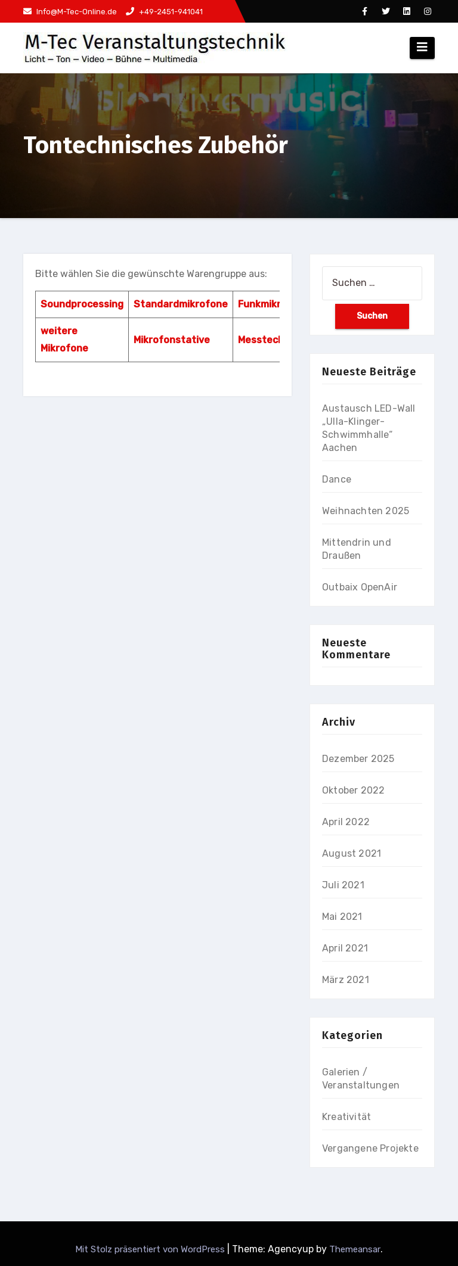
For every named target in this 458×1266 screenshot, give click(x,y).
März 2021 (345, 979)
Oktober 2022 (353, 790)
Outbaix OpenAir (359, 587)
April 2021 (345, 948)
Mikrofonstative (172, 340)
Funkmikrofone (274, 304)
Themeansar (354, 1249)
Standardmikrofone (181, 304)
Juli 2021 (343, 885)
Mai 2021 (342, 916)
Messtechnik (268, 340)
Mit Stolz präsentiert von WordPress (151, 1249)
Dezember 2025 (358, 758)
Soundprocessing (82, 304)
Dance (336, 479)
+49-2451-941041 (164, 11)
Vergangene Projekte (370, 1148)
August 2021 (351, 853)
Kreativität (346, 1116)
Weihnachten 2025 (365, 511)
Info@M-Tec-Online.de (70, 11)
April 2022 (346, 822)
